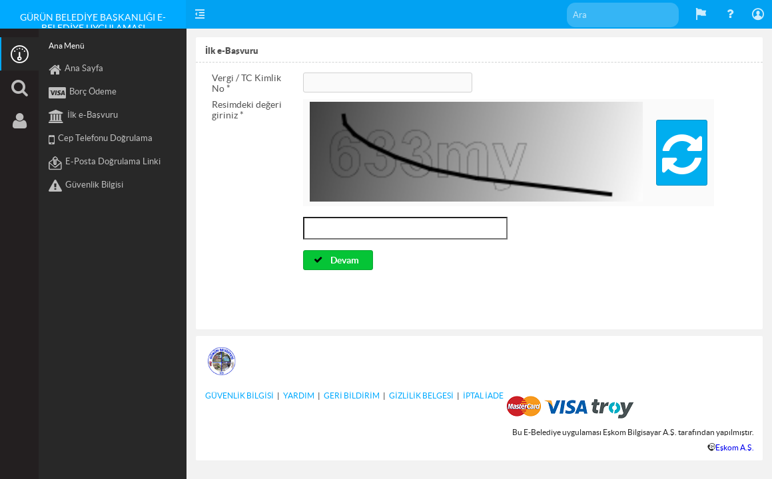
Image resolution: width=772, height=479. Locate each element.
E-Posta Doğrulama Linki (105, 163)
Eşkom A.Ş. (734, 447)
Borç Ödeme (83, 93)
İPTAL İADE (483, 395)
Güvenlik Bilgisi (86, 186)
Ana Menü (67, 45)
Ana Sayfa (76, 70)
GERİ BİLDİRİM (352, 395)
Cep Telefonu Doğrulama (101, 139)
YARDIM (298, 395)
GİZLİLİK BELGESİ (421, 395)
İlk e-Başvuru (83, 116)
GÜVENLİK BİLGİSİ (239, 395)
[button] (681, 153)
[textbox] (623, 15)
